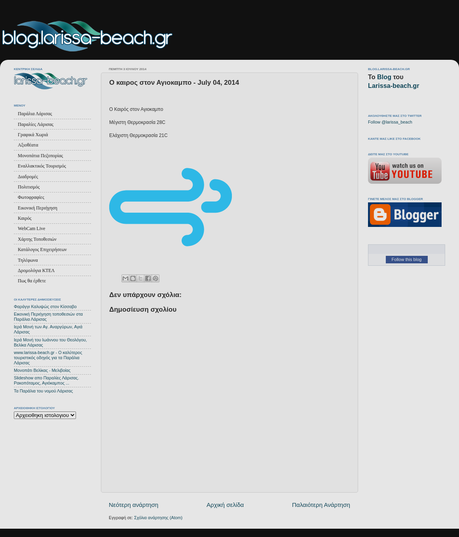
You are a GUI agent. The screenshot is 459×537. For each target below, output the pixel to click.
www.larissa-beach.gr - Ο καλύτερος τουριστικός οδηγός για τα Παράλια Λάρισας (48, 357)
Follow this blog (407, 259)
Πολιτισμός (29, 187)
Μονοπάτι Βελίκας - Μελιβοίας (42, 370)
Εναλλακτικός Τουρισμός (42, 166)
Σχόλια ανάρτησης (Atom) (158, 517)
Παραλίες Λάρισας (35, 124)
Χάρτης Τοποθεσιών (37, 239)
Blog (384, 76)
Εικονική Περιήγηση (37, 208)
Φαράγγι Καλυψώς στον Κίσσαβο (45, 306)
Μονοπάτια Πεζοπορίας (40, 155)
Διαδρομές (28, 176)
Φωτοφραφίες (31, 197)
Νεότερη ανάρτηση (133, 504)
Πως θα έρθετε (32, 281)
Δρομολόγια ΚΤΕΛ (36, 270)
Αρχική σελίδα (225, 504)
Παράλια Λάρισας (35, 113)
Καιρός (24, 218)
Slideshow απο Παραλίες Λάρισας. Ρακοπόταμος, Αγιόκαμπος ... (46, 380)
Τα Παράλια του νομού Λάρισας (43, 390)
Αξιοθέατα (28, 145)
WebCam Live (31, 228)
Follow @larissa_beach (390, 122)
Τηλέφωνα (28, 260)
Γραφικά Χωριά (33, 134)
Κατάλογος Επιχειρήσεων (42, 249)
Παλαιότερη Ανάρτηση (321, 504)
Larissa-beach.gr (393, 85)
